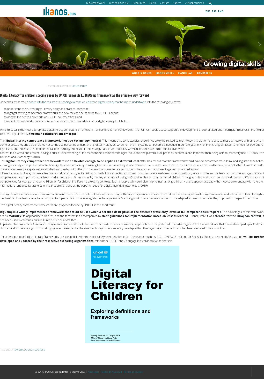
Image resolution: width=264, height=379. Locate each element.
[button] (210, 3)
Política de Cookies (133, 371)
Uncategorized (36, 349)
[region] (132, 44)
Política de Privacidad (111, 371)
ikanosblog (20, 349)
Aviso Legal (93, 371)
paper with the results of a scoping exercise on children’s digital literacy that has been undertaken (87, 102)
